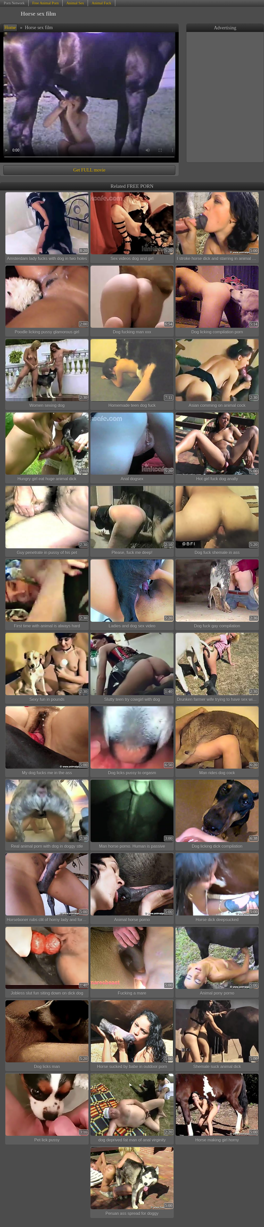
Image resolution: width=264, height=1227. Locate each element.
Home (10, 27)
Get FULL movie (89, 170)
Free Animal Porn (45, 3)
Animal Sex (75, 3)
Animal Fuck (101, 3)
